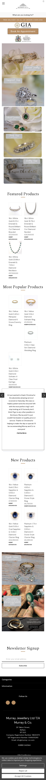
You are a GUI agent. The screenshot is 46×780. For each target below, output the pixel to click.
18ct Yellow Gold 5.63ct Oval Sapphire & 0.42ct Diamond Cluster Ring (14, 531)
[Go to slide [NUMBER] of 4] (2, 395)
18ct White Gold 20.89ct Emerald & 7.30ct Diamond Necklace (14, 264)
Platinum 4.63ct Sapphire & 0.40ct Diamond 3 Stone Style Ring (29, 492)
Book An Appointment (23, 31)
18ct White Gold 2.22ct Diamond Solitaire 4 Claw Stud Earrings (13, 375)
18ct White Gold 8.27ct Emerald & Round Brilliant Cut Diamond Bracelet (14, 225)
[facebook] (8, 702)
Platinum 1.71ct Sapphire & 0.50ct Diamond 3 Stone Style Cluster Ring (30, 531)
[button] (23, 31)
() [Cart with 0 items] (42, 1)
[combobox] (23, 15)
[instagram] (14, 702)
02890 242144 (24, 745)
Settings (23, 765)
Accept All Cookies (23, 776)
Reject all (23, 770)
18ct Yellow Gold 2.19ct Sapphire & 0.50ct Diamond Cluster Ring (14, 491)
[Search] (2, 15)
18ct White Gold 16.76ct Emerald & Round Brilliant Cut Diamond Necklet (30, 225)
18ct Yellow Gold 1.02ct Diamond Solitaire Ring (29, 315)
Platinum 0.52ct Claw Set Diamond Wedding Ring (30, 346)
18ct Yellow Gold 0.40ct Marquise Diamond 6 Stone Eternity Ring (15, 318)
